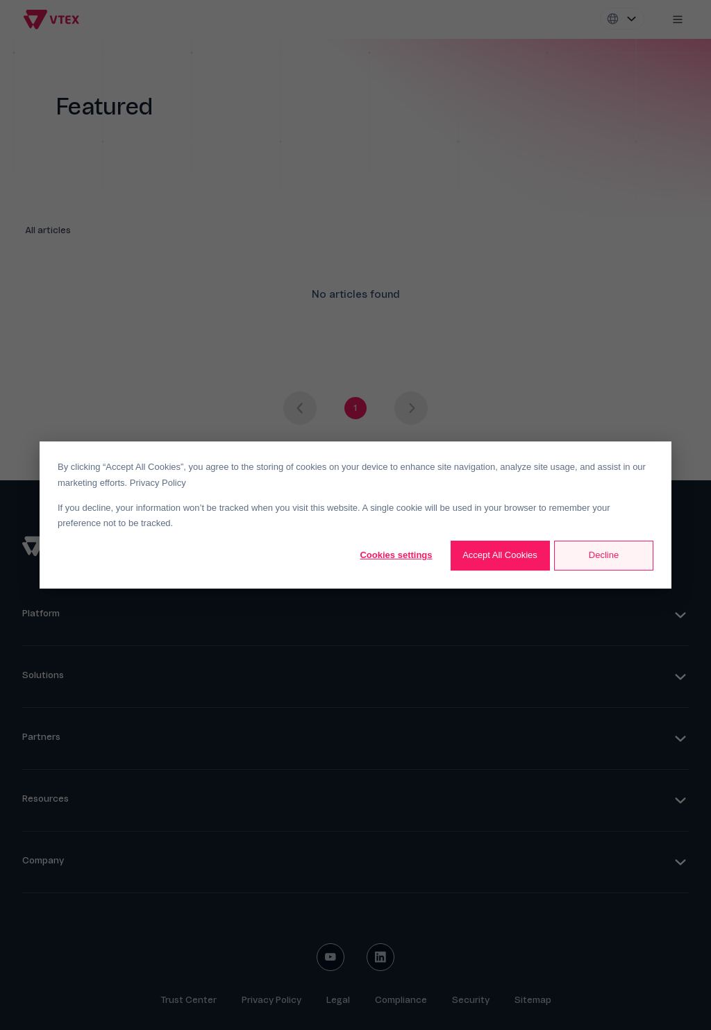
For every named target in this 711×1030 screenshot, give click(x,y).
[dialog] (355, 515)
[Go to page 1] (355, 408)
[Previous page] (300, 408)
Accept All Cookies (499, 555)
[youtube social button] (330, 957)
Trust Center (188, 1000)
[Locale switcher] (622, 19)
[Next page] (411, 408)
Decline (604, 555)
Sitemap (533, 1000)
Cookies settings (396, 555)
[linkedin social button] (380, 957)
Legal (338, 1000)
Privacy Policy (158, 483)
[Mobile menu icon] (678, 19)
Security (471, 1000)
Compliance (401, 1000)
